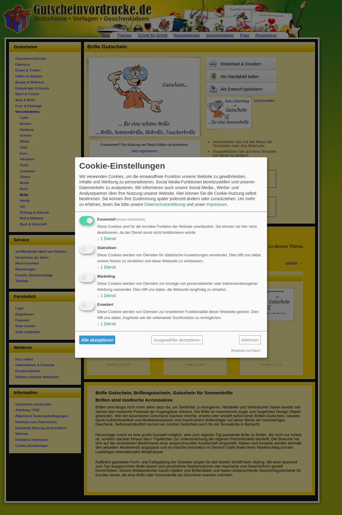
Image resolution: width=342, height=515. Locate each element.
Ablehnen (250, 340)
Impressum (216, 204)
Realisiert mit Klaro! (245, 350)
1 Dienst (106, 238)
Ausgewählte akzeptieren (177, 340)
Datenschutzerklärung (164, 204)
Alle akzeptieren (97, 340)
